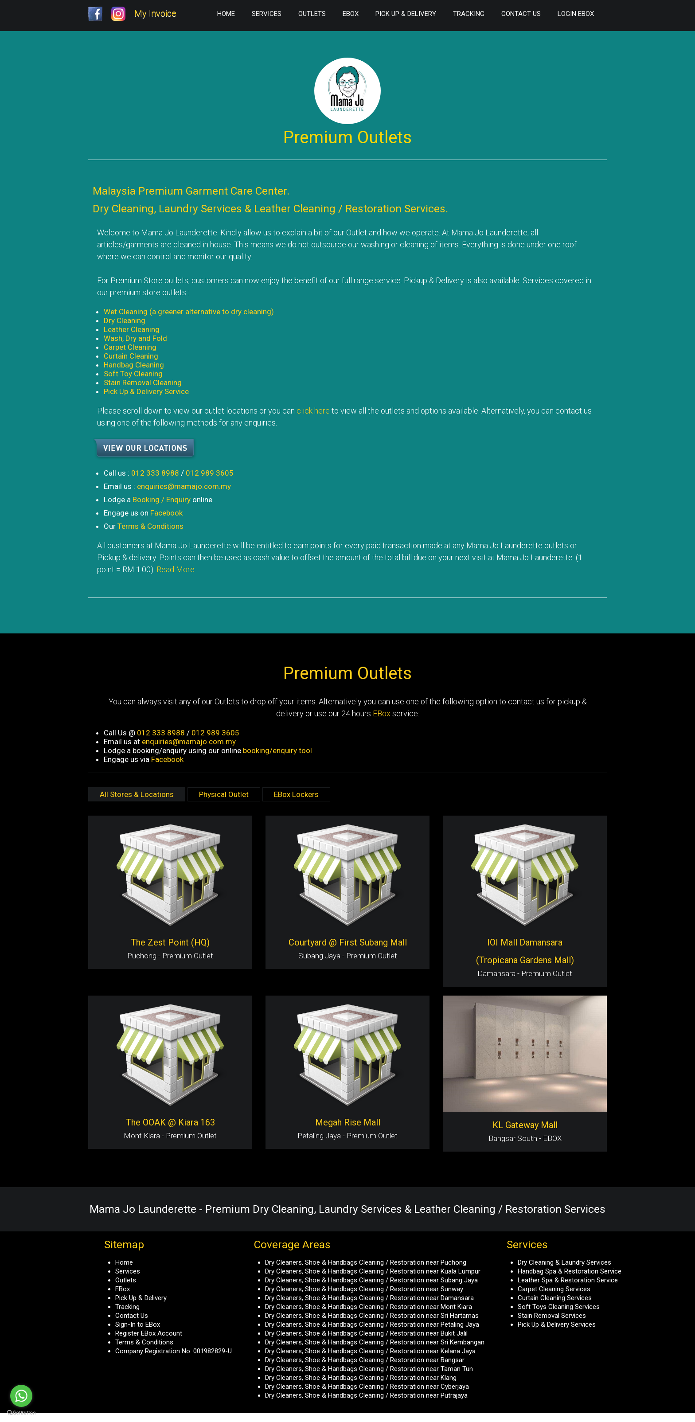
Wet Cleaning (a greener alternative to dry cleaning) (189, 311)
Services (266, 14)
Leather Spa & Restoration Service (568, 1280)
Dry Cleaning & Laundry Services (564, 1262)
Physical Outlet (224, 794)
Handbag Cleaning (134, 364)
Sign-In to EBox (137, 1324)
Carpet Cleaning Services (554, 1289)
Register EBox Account (148, 1333)
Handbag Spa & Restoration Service (569, 1271)
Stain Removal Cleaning (143, 382)
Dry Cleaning (124, 320)
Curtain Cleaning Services (555, 1298)
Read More (175, 569)
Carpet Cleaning (130, 347)
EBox (351, 14)
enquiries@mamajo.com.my (184, 486)
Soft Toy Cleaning (133, 373)
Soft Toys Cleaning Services (559, 1307)
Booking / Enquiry (162, 499)
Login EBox (576, 14)
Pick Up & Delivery (405, 14)
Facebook (166, 512)
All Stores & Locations (137, 794)
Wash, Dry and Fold (135, 338)
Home (226, 14)
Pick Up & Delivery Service (146, 391)
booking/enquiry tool (277, 750)
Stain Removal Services (552, 1316)
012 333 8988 (155, 473)
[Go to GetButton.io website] (21, 1413)
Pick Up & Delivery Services (557, 1324)
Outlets (312, 14)
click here (313, 410)
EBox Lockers (296, 794)
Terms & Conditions (150, 526)
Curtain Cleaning (131, 356)
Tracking (468, 14)
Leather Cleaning (132, 329)
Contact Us (521, 14)
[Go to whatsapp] (21, 1396)
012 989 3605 (210, 473)
